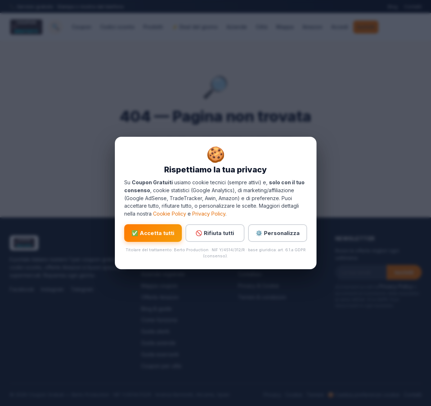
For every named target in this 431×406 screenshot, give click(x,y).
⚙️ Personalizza (278, 233)
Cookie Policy (169, 214)
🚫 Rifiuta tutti (215, 233)
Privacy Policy (208, 214)
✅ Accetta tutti (152, 233)
